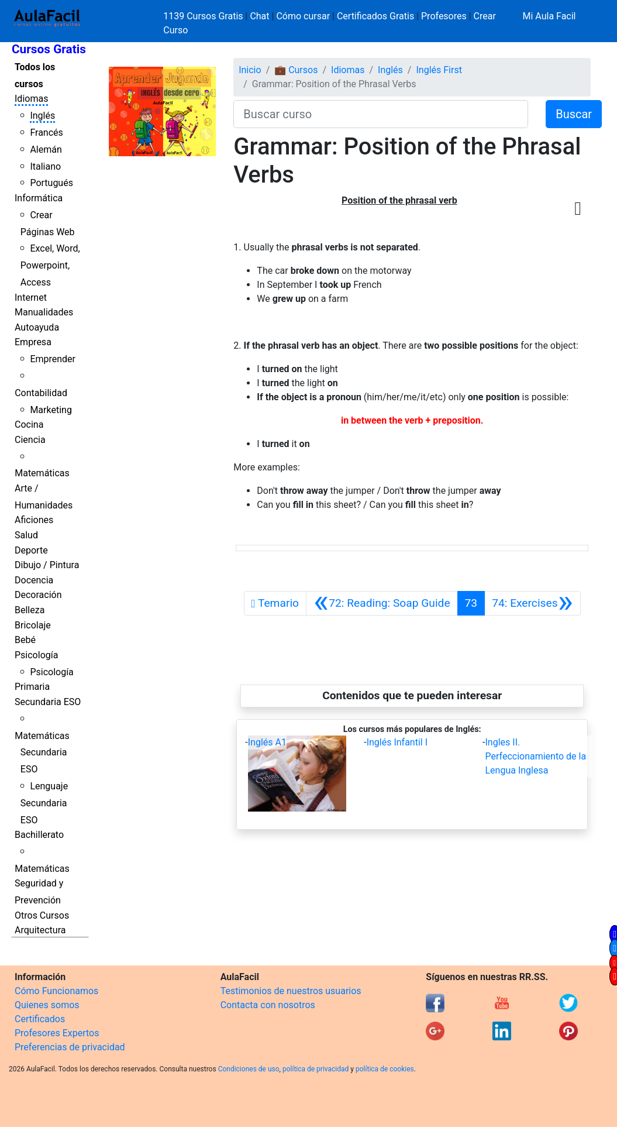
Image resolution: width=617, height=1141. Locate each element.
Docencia (34, 580)
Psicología (36, 655)
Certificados (40, 1019)
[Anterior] (382, 603)
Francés (46, 132)
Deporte (31, 550)
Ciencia (30, 439)
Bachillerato (39, 834)
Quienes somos (47, 1005)
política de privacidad (315, 1069)
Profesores (444, 16)
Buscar (574, 114)
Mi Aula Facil (548, 16)
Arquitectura (40, 930)
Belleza (29, 610)
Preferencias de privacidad (70, 1047)
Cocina (29, 424)
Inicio (250, 69)
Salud (26, 535)
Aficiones (34, 519)
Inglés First (438, 69)
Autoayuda (37, 327)
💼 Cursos (296, 69)
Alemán (45, 149)
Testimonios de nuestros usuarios (290, 990)
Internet (31, 297)
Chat (259, 16)
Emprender (52, 359)
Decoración (38, 594)
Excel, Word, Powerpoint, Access (50, 265)
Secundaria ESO (48, 701)
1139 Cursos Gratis (204, 16)
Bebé (25, 639)
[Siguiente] (532, 603)
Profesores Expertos (57, 1033)
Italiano (45, 166)
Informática (39, 198)
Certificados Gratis (375, 16)
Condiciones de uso (249, 1069)
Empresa (33, 342)
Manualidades (44, 312)
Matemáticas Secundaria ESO (42, 752)
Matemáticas (42, 473)
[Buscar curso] (380, 114)
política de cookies (385, 1069)
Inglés (42, 115)
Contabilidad (41, 392)
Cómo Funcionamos (56, 990)
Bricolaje (33, 625)
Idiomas (31, 98)
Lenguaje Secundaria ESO (44, 803)
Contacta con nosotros (267, 1005)
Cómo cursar (303, 16)
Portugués (51, 182)
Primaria (32, 686)
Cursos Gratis (49, 49)
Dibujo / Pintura (47, 564)
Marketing (50, 409)
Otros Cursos (42, 915)
